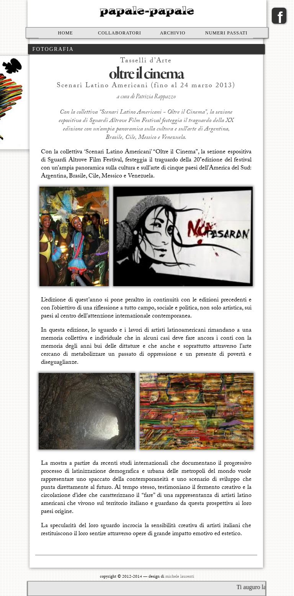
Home (65, 33)
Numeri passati (226, 33)
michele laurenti (179, 577)
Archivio (173, 33)
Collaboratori (119, 33)
